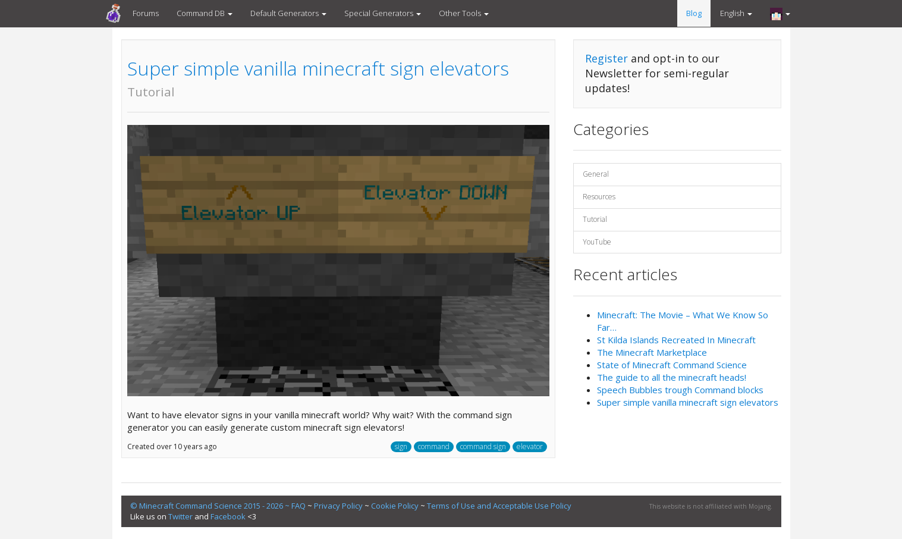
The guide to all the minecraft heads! (671, 377)
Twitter (180, 516)
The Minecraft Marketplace (652, 352)
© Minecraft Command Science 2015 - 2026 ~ (210, 505)
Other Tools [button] (464, 13)
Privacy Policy (338, 505)
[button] (780, 13)
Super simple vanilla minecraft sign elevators (318, 77)
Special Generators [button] (382, 13)
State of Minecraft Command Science (672, 365)
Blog (694, 13)
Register (606, 58)
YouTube (597, 242)
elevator (530, 446)
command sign (483, 446)
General (596, 174)
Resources (599, 197)
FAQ (298, 505)
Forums (146, 13)
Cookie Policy (395, 505)
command (434, 446)
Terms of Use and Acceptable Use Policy (499, 505)
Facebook (228, 516)
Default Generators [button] (288, 13)
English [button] (736, 13)
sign (401, 446)
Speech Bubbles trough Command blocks (680, 390)
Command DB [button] (204, 13)
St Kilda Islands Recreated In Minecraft (676, 340)
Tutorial (595, 219)
